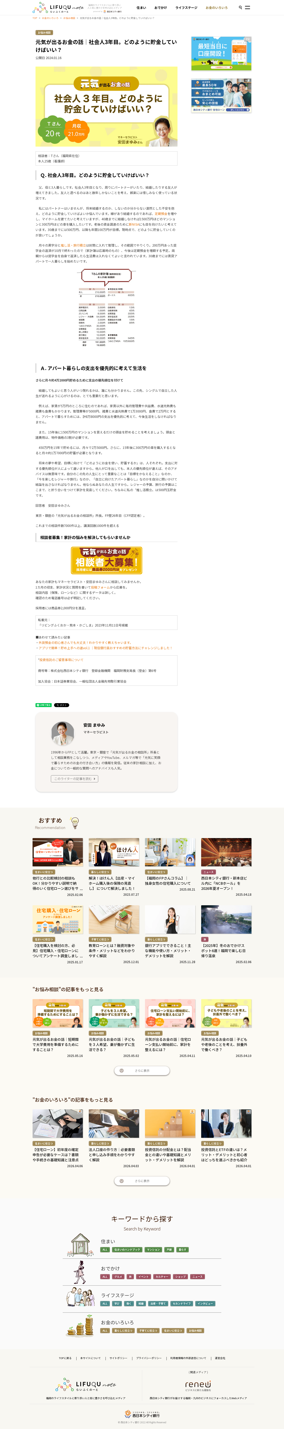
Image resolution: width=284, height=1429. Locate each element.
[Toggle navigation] (247, 8)
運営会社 (220, 1358)
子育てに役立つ (100, 939)
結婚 (141, 1303)
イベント (143, 1276)
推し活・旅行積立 (73, 245)
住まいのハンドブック (127, 1249)
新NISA (134, 224)
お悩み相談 (69, 18)
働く (129, 1303)
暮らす (182, 1249)
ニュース (209, 872)
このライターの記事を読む (75, 778)
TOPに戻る (65, 1358)
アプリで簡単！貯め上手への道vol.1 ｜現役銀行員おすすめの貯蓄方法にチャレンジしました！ (106, 647)
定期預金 (161, 213)
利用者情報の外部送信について (188, 1358)
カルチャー (162, 1276)
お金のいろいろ (217, 7)
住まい (141, 7)
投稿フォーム (100, 587)
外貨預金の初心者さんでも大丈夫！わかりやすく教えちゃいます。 (86, 642)
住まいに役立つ (44, 872)
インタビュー (205, 1303)
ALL (105, 1249)
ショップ (180, 1276)
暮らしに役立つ (100, 872)
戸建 (169, 1249)
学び (117, 1303)
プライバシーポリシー (149, 1358)
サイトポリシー (118, 1358)
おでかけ (160, 7)
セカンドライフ (182, 1303)
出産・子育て (158, 1303)
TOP (35, 18)
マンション (153, 1249)
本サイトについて (90, 1358)
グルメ (118, 1276)
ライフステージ (186, 7)
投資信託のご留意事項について (61, 659)
